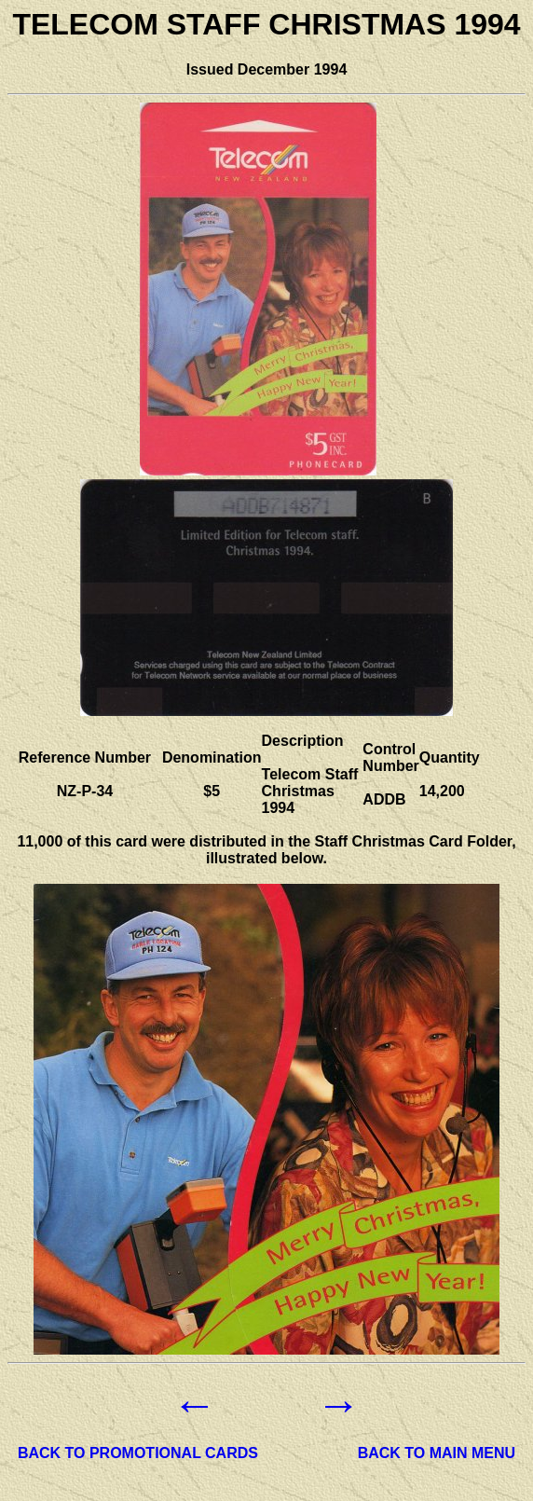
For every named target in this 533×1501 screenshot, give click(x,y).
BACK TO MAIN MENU (436, 1453)
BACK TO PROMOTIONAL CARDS (138, 1453)
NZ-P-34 (85, 791)
